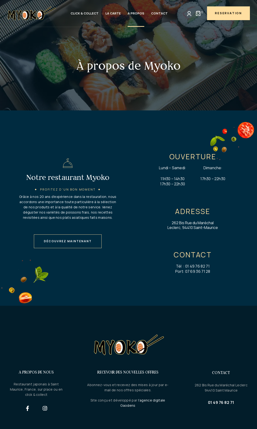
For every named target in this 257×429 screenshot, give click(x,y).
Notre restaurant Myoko (67, 177)
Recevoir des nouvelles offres (127, 372)
